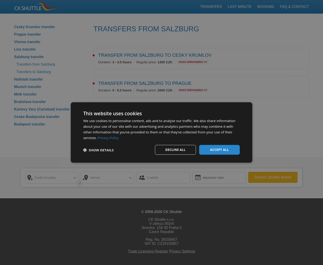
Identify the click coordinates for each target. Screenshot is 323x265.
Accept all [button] (219, 149)
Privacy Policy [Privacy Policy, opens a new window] (108, 137)
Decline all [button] (175, 149)
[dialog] (161, 132)
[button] (98, 150)
